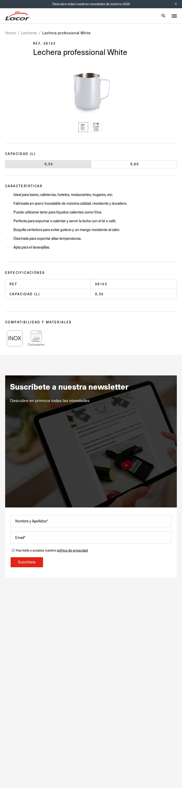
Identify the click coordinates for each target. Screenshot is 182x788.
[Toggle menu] (174, 16)
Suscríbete (27, 562)
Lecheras (29, 33)
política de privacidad (72, 550)
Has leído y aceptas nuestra (52, 550)
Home (10, 33)
